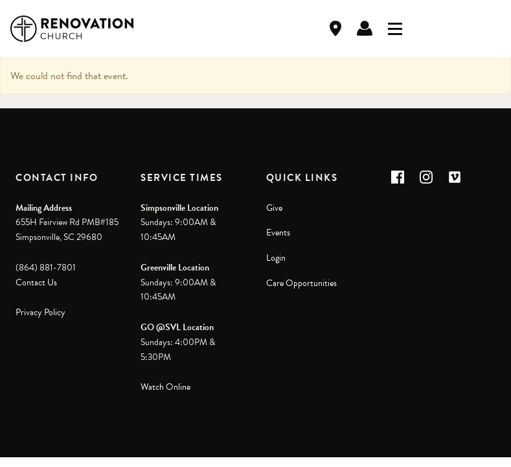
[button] (397, 177)
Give (274, 208)
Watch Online (165, 387)
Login (276, 258)
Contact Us (36, 282)
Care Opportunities (301, 283)
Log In (364, 29)
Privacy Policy (40, 312)
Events (278, 232)
